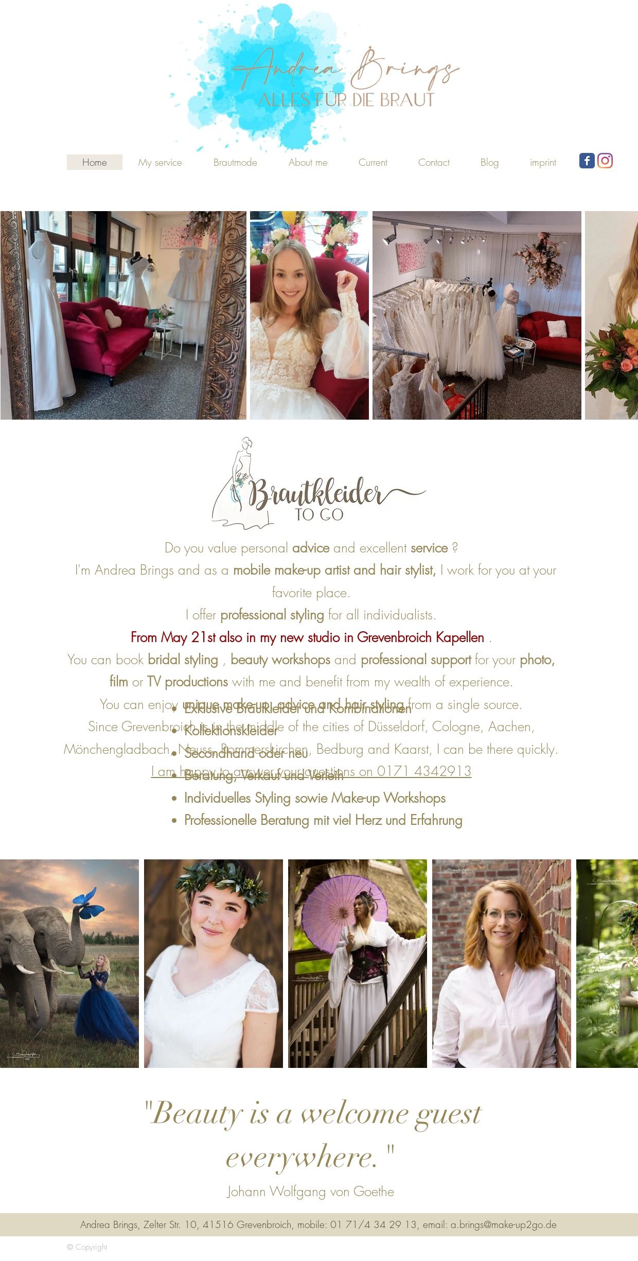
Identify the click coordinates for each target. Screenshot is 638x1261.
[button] (235, 162)
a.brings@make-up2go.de (504, 1224)
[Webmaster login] (530, 1247)
